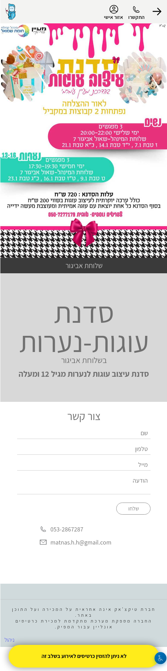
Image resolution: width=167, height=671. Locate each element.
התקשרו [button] (136, 17)
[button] (156, 11)
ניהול (9, 640)
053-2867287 (66, 530)
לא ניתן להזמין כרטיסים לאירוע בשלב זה (83, 656)
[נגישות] (160, 658)
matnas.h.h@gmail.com (80, 542)
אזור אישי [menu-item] (113, 12)
